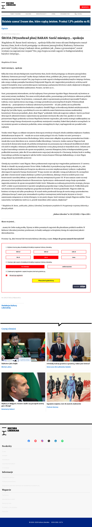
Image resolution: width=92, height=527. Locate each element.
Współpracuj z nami (8, 499)
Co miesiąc (25, 272)
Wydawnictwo (65, 18)
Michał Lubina (6, 372)
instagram (42, 442)
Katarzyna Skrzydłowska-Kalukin (59, 375)
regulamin (19, 280)
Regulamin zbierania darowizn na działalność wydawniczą (20, 485)
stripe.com (79, 292)
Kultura (28, 18)
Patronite (5, 511)
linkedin (56, 442)
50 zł (18, 262)
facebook (29, 442)
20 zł (46, 262)
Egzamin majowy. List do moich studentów (63, 411)
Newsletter (5, 459)
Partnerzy (5, 495)
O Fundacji (5, 468)
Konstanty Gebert (8, 417)
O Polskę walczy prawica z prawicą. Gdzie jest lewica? (66, 370)
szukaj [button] (79, 18)
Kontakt (4, 455)
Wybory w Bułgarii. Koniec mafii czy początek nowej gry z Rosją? (21, 412)
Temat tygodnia (15, 18)
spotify (63, 442)
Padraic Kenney (52, 415)
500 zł (18, 257)
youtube (36, 442)
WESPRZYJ (85, 12)
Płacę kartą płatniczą (46, 285)
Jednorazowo (67, 272)
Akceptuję (16, 280)
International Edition (8, 464)
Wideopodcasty (41, 18)
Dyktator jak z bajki (10, 369)
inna (73, 262)
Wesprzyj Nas (6, 503)
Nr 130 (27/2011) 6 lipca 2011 (11, 38)
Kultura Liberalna (13, 8)
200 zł (46, 257)
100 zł (74, 257)
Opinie (53, 18)
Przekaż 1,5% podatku (9, 507)
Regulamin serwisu (8, 477)
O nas (4, 451)
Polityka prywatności (9, 481)
